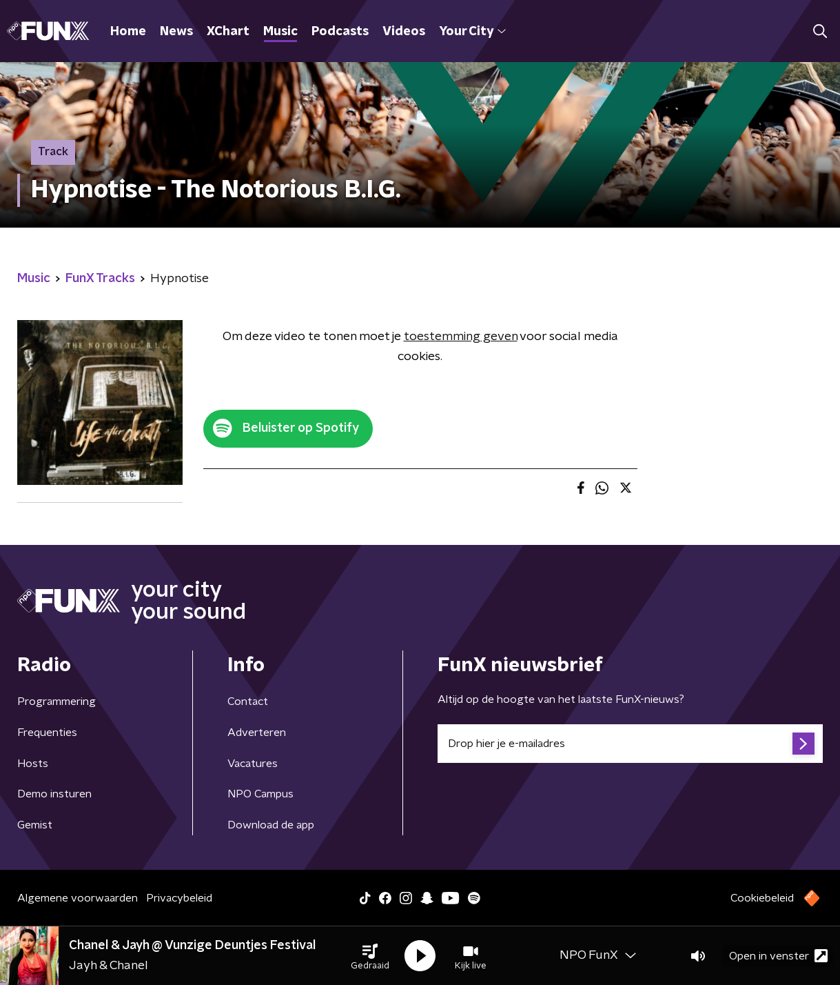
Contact (247, 701)
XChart (228, 32)
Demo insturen (54, 793)
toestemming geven (461, 336)
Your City (472, 32)
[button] (370, 956)
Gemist (34, 824)
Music (280, 32)
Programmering (56, 701)
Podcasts (340, 32)
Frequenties (47, 732)
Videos (403, 32)
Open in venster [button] (778, 955)
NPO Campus (260, 793)
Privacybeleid (179, 898)
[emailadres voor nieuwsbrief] (630, 743)
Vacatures (252, 763)
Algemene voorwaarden (77, 898)
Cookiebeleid (762, 898)
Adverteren (256, 732)
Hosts (32, 763)
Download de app (270, 824)
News (176, 32)
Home (128, 32)
